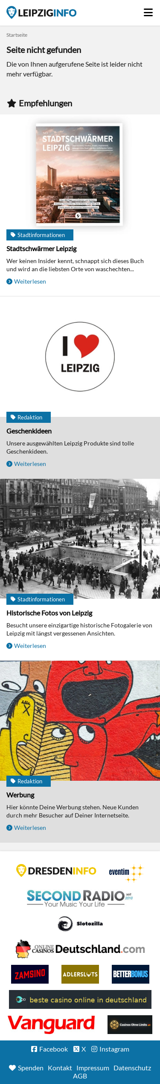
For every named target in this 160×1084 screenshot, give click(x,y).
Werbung (20, 795)
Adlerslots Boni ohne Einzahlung (80, 974)
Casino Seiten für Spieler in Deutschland (80, 923)
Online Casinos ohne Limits (130, 1024)
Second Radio (80, 898)
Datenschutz (132, 1067)
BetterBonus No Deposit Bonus (130, 974)
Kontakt (60, 1067)
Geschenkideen (29, 431)
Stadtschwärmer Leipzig (41, 248)
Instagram (114, 1049)
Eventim (126, 873)
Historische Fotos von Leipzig (49, 613)
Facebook (53, 1049)
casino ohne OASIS (51, 1024)
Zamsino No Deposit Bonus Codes (30, 974)
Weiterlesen (30, 281)
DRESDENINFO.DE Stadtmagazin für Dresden (56, 870)
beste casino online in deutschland (80, 999)
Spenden (31, 1067)
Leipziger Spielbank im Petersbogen (80, 949)
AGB (80, 1076)
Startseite (41, 12)
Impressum (92, 1067)
